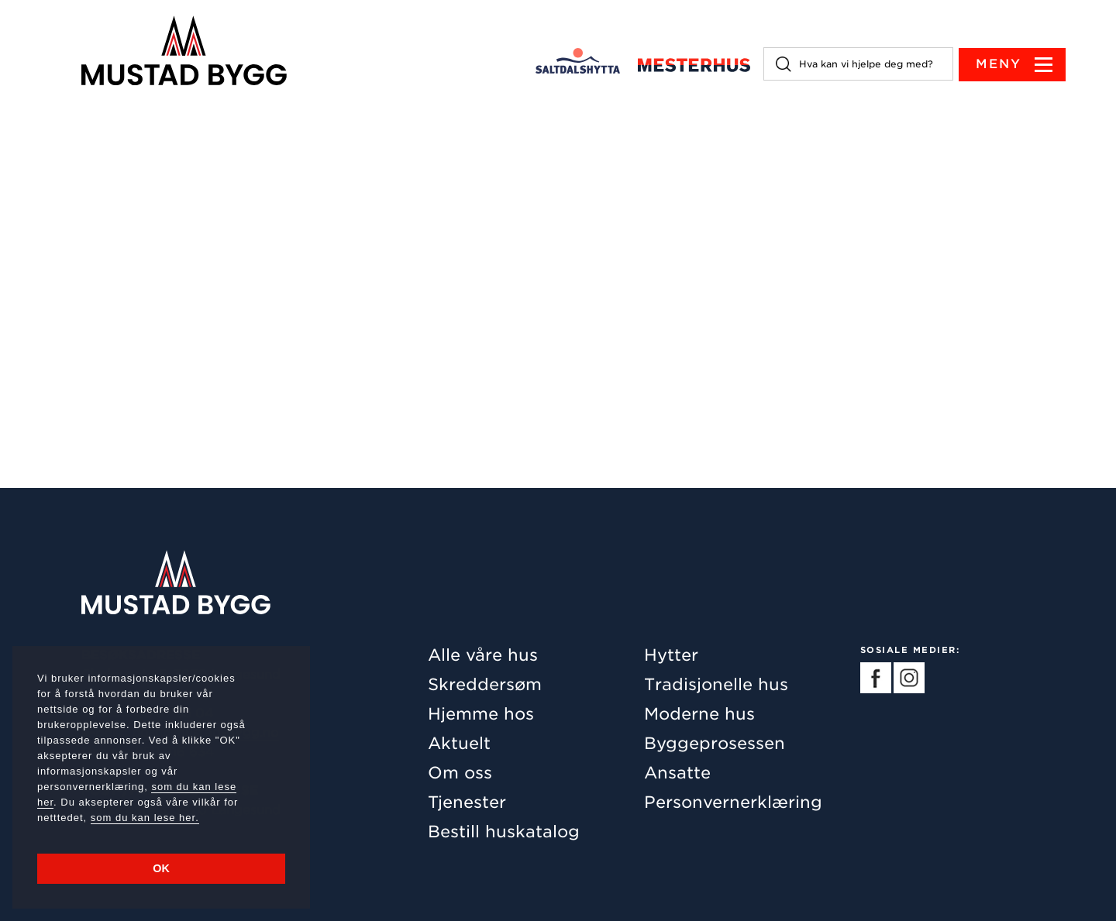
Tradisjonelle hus (716, 684)
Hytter (671, 655)
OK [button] (161, 868)
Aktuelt (459, 743)
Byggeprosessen (714, 743)
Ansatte (677, 772)
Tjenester (467, 802)
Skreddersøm (485, 684)
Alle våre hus (483, 655)
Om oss (460, 772)
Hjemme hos (481, 713)
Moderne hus (699, 713)
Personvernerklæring (733, 802)
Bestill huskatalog (504, 831)
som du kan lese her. (145, 817)
